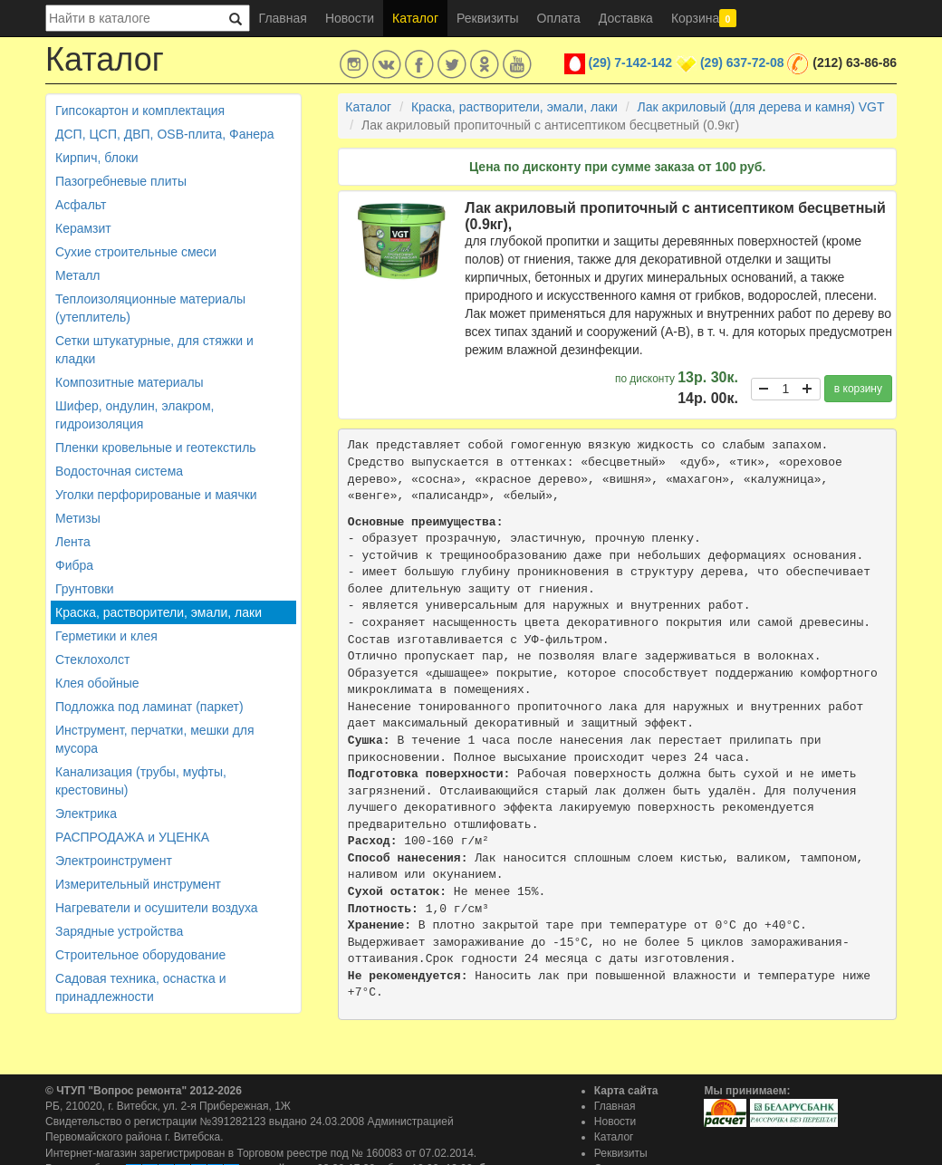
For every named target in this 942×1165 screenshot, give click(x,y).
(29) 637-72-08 (742, 62)
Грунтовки (84, 589)
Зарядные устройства (119, 931)
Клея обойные (97, 683)
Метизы (78, 518)
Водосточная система (119, 471)
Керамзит (83, 228)
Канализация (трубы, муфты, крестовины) (140, 781)
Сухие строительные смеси (135, 252)
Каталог (415, 18)
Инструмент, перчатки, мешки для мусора (155, 739)
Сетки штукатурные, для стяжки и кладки (154, 349)
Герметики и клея (106, 636)
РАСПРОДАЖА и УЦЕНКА (132, 837)
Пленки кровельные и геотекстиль (155, 447)
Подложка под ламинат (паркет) (149, 706)
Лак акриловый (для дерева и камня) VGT (761, 107)
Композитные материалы (129, 382)
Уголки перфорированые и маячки (156, 494)
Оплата (559, 18)
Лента (73, 541)
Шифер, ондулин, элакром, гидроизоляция (134, 415)
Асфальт (80, 204)
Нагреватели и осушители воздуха (156, 907)
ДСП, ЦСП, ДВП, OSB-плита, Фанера (164, 134)
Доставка (626, 18)
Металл (78, 275)
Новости (349, 18)
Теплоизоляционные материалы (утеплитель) (150, 308)
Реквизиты (488, 18)
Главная (283, 18)
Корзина (703, 18)
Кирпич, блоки (97, 157)
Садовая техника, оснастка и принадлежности (140, 987)
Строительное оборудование (140, 955)
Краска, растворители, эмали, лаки (158, 612)
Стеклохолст (92, 659)
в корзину (858, 388)
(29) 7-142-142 (631, 62)
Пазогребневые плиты (121, 181)
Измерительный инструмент (138, 884)
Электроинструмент (113, 860)
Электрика (86, 813)
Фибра (74, 565)
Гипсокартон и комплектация (140, 110)
